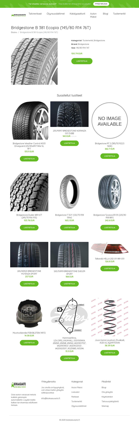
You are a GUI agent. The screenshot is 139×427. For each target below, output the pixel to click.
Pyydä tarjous (101, 4)
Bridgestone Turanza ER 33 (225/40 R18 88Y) (109, 219)
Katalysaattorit (77, 15)
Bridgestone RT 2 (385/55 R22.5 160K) (109, 147)
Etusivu (14, 35)
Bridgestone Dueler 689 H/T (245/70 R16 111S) (29, 219)
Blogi (105, 15)
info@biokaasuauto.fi (50, 401)
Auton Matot (76, 390)
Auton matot (93, 17)
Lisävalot (75, 395)
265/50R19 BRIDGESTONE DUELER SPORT (69, 275)
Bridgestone (99, 43)
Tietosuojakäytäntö (110, 404)
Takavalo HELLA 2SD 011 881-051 (109, 261)
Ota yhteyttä (107, 395)
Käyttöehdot (107, 399)
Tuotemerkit (119, 15)
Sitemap (105, 409)
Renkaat (75, 399)
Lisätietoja (81, 64)
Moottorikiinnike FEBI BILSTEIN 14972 (29, 335)
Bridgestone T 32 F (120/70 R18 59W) (69, 219)
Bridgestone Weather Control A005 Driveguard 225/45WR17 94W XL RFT (29, 149)
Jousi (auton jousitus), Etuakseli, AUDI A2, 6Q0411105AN (110, 344)
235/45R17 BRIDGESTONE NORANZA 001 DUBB (69, 134)
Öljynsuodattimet (56, 15)
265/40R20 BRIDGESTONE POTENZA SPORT (29, 275)
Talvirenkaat (35, 15)
